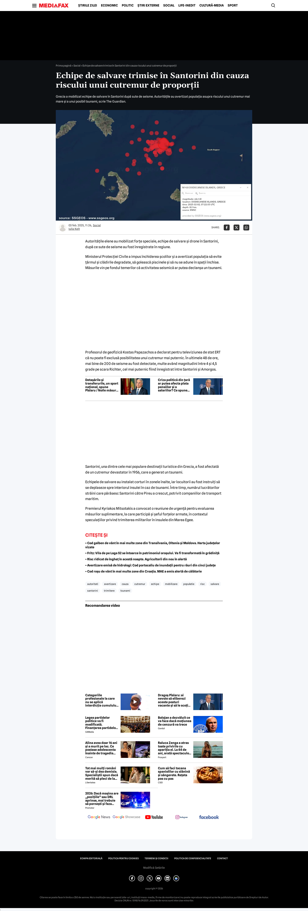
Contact (222, 858)
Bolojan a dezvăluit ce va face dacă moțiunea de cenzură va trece (174, 721)
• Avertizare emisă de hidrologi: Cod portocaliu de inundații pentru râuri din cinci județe (150, 565)
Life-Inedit (186, 5)
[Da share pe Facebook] (227, 227)
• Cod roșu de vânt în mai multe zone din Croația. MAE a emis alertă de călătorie (143, 571)
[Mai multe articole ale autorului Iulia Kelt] (63, 227)
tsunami (125, 590)
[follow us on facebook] (209, 817)
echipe (155, 583)
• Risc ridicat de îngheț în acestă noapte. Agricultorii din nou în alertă (136, 559)
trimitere (109, 590)
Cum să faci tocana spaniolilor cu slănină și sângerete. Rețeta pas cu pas (174, 773)
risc (202, 583)
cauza (125, 583)
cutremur (139, 583)
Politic (128, 5)
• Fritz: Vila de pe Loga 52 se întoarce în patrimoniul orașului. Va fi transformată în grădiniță (152, 553)
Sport (233, 5)
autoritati (92, 583)
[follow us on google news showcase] (126, 817)
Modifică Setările (154, 867)
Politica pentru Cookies (123, 858)
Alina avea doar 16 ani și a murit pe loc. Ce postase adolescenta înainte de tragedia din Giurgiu (101, 748)
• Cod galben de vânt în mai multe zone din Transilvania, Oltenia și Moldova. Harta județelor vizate (152, 545)
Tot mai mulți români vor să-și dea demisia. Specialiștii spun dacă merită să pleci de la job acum (101, 773)
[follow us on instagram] (181, 817)
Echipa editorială (91, 858)
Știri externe (148, 5)
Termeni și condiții (156, 858)
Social (168, 5)
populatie (188, 583)
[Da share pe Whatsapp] (246, 227)
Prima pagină (63, 65)
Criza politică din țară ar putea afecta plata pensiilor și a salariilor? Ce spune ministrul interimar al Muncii (174, 385)
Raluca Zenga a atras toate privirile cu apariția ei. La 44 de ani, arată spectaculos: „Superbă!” (174, 748)
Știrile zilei (87, 5)
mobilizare (171, 583)
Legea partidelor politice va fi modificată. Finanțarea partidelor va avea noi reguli (101, 723)
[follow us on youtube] (154, 817)
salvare (215, 583)
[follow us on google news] (99, 817)
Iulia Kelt (74, 228)
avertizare (110, 583)
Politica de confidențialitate (192, 858)
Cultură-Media (211, 5)
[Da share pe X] (236, 227)
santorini (92, 590)
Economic (109, 5)
